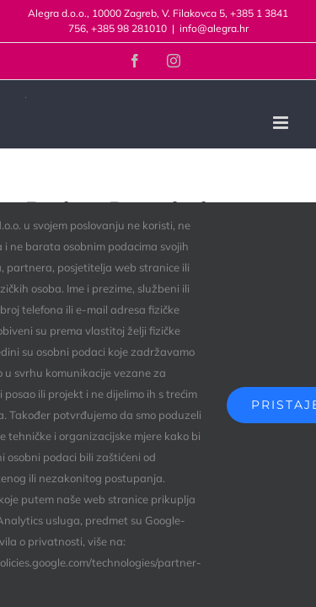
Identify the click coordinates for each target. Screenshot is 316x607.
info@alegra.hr (214, 28)
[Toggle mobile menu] (282, 123)
